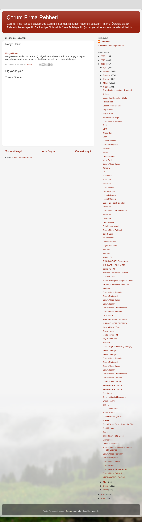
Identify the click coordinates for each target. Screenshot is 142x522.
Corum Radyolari (110, 144)
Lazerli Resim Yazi (111, 444)
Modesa (106, 288)
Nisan (106, 87)
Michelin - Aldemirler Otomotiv (116, 284)
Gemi (105, 137)
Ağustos (107, 71)
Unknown (105, 41)
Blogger (69, 511)
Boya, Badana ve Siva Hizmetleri (117, 90)
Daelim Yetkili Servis (112, 106)
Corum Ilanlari (109, 187)
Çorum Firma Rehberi (32, 17)
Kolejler (106, 94)
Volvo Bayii (107, 160)
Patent (105, 152)
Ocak (105, 490)
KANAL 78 (107, 257)
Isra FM (106, 405)
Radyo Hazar (11, 53)
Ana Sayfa (48, 151)
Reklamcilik (108, 102)
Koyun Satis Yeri (110, 339)
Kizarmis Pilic (108, 276)
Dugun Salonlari (110, 245)
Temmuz (107, 75)
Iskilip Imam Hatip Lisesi (113, 436)
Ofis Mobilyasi (109, 191)
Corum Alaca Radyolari (113, 121)
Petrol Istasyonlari (110, 226)
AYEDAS (107, 343)
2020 (103, 56)
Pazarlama (107, 175)
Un (104, 172)
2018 (103, 64)
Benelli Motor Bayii (111, 117)
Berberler (107, 214)
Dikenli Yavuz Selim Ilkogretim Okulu (119, 424)
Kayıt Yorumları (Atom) (22, 157)
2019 (103, 60)
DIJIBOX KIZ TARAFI (112, 381)
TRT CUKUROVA (110, 409)
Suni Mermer (108, 428)
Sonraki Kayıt (13, 151)
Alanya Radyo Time (111, 327)
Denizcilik (107, 218)
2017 (103, 495)
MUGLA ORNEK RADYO (114, 477)
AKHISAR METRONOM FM (115, 319)
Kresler (106, 420)
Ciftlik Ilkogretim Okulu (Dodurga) (117, 346)
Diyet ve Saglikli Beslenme (114, 397)
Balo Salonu (108, 234)
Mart (105, 482)
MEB (105, 129)
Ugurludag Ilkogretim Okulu (115, 98)
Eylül (105, 67)
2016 (103, 498)
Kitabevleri (107, 133)
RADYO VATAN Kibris (112, 385)
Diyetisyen (107, 393)
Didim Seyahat (109, 141)
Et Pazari (107, 179)
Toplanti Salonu (109, 242)
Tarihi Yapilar (108, 222)
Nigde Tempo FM (110, 335)
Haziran (106, 79)
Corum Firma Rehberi (112, 230)
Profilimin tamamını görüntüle (111, 45)
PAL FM (106, 249)
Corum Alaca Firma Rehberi (115, 210)
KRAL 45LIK (108, 315)
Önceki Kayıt (83, 151)
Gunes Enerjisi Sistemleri (114, 203)
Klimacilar (107, 183)
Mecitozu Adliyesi (110, 350)
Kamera (106, 168)
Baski (105, 125)
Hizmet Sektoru (109, 195)
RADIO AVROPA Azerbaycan (115, 261)
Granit (105, 432)
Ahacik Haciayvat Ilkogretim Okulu (118, 280)
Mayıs (106, 83)
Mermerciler (108, 440)
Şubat (106, 486)
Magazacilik (108, 110)
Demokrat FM (109, 269)
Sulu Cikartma (109, 412)
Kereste (106, 148)
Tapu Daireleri (109, 156)
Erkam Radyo (109, 401)
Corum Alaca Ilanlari (112, 164)
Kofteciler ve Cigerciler (113, 416)
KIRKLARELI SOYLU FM (114, 265)
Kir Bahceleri (108, 238)
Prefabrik (107, 207)
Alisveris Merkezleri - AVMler (115, 273)
